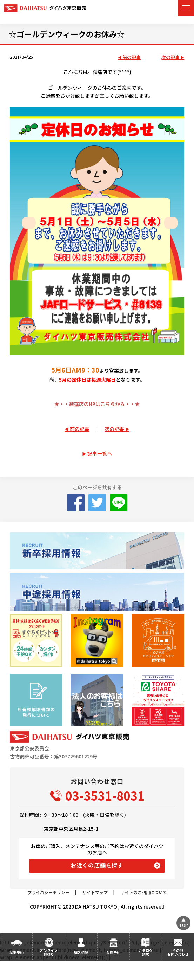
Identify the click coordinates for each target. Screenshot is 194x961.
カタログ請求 (146, 952)
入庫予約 (113, 952)
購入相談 (81, 952)
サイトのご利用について (144, 892)
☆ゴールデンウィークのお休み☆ (67, 34)
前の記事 (131, 58)
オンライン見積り (49, 952)
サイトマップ (95, 892)
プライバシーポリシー (48, 892)
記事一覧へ (99, 453)
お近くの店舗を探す (97, 865)
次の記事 (170, 58)
